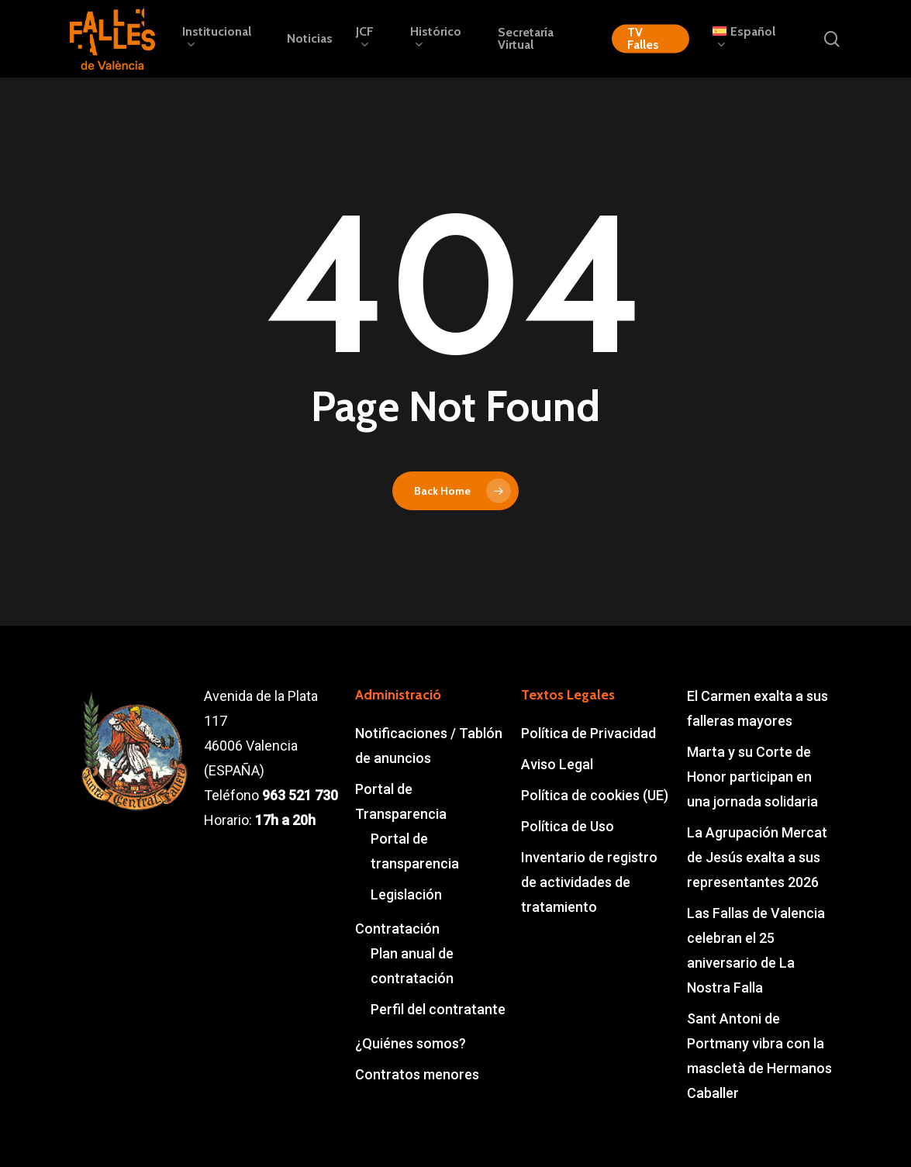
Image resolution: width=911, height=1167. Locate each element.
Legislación (406, 894)
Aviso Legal (557, 764)
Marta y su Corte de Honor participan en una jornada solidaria (752, 777)
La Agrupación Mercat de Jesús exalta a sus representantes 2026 (757, 857)
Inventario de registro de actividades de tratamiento (589, 882)
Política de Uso (567, 826)
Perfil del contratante (438, 1009)
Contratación (397, 928)
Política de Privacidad (588, 733)
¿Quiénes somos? (410, 1043)
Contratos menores (417, 1074)
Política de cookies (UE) (594, 795)
